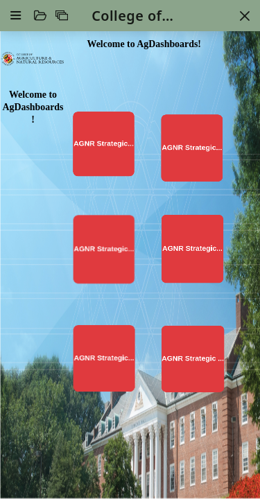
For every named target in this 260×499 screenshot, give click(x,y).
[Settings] (15, 15)
